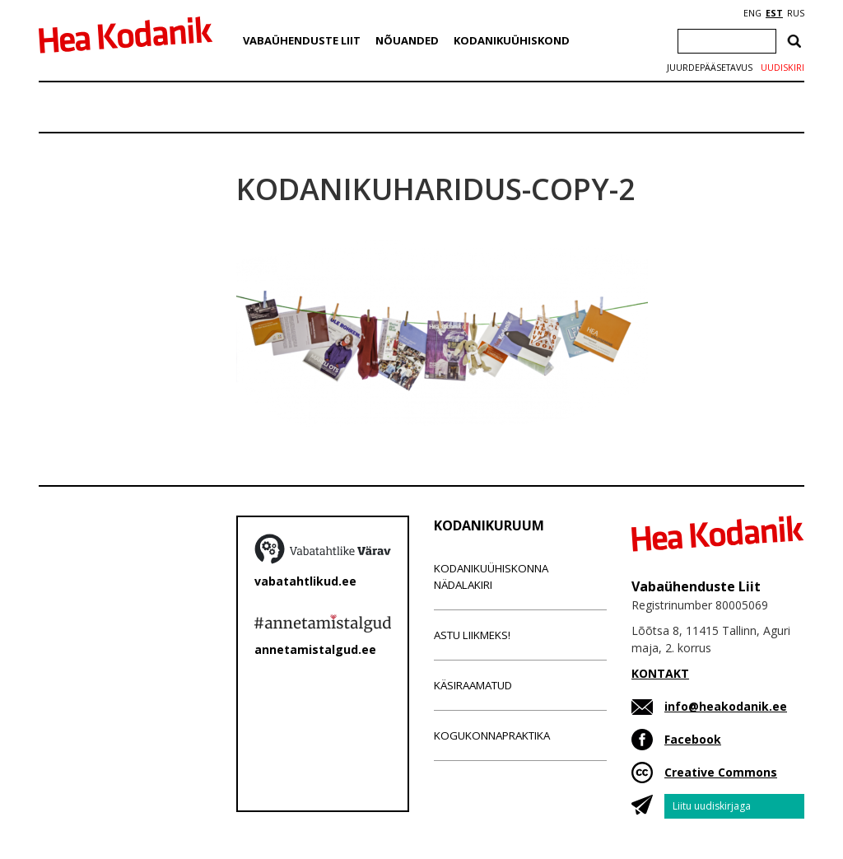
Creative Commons (720, 772)
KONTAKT (660, 673)
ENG (752, 13)
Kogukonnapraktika (492, 735)
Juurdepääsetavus (709, 67)
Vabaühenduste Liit (302, 40)
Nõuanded (407, 40)
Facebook (692, 739)
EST (774, 13)
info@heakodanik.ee (725, 706)
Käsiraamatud (473, 685)
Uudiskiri (782, 67)
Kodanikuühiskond (512, 40)
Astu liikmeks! (472, 635)
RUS (795, 13)
